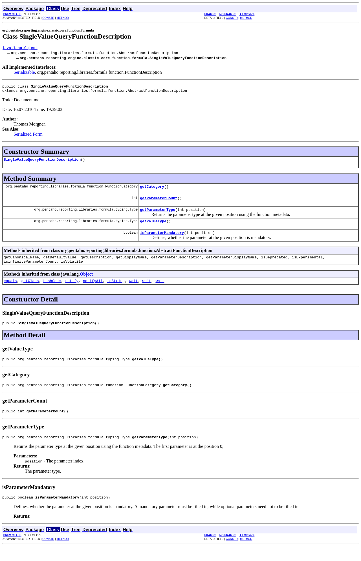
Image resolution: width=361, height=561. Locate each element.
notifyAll (93, 290)
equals (10, 290)
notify (71, 290)
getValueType (153, 227)
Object (86, 283)
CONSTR (48, 17)
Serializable (24, 73)
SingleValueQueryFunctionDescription (42, 162)
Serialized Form (28, 136)
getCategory (152, 190)
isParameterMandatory (162, 240)
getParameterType (157, 215)
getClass (30, 290)
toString (116, 290)
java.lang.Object (20, 48)
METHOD (63, 17)
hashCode (52, 290)
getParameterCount (158, 202)
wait (133, 290)
